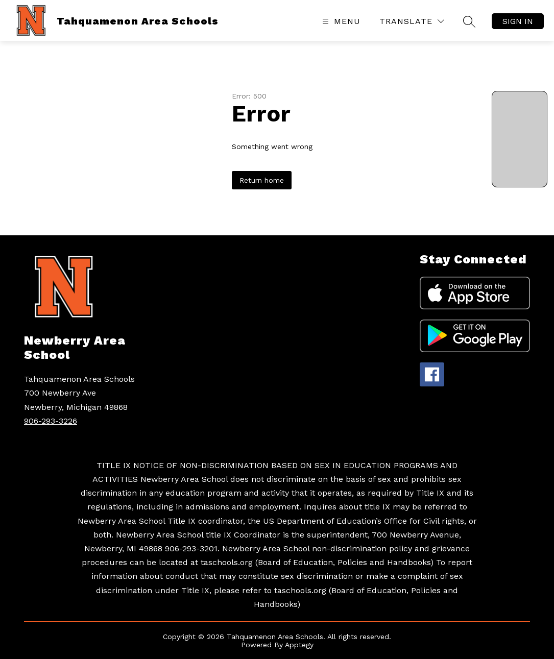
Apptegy (299, 645)
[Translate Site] (412, 21)
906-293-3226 (50, 421)
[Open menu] (340, 21)
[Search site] (469, 21)
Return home (261, 180)
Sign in (517, 21)
